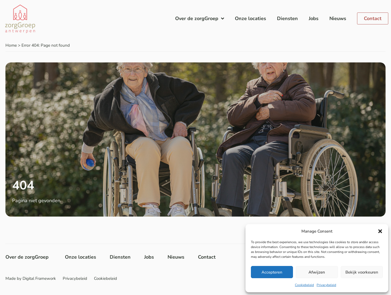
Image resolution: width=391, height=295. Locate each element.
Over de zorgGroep (199, 18)
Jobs (314, 18)
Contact (207, 257)
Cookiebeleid (304, 285)
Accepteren (271, 272)
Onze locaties (250, 18)
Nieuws (337, 18)
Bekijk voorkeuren (361, 272)
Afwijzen (316, 272)
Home (11, 45)
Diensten (287, 18)
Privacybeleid (326, 285)
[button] (380, 231)
